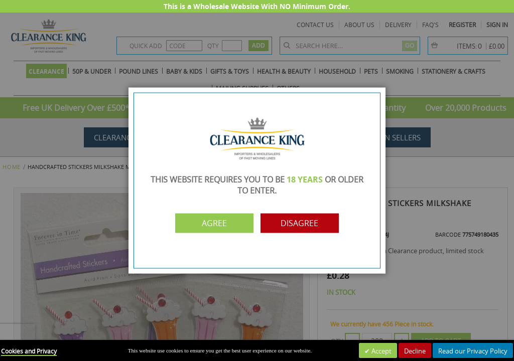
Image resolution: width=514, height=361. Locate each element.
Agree (213, 223)
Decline (415, 350)
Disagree (301, 223)
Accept (381, 350)
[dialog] (257, 180)
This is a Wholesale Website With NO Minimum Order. (257, 6)
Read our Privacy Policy (472, 350)
